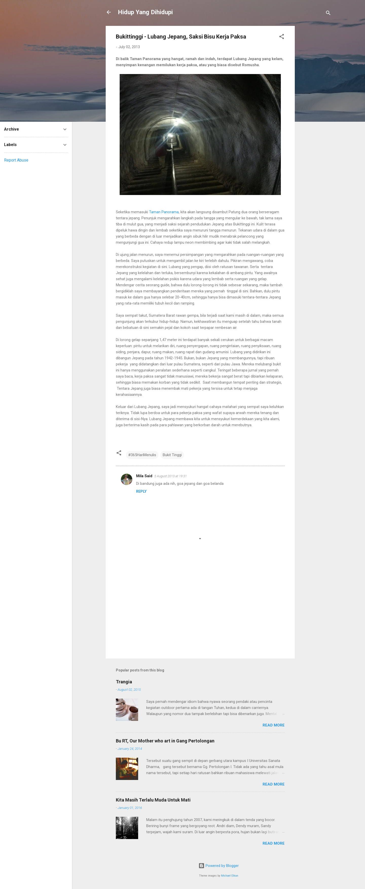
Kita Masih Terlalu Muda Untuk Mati (153, 800)
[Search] (328, 14)
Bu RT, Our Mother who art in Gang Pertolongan (165, 740)
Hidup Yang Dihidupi (145, 12)
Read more (274, 725)
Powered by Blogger (218, 865)
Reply (141, 491)
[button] (282, 37)
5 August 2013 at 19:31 (170, 476)
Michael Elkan (229, 875)
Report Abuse (16, 160)
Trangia (124, 681)
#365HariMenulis (142, 455)
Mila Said (144, 476)
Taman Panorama (164, 212)
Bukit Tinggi (172, 455)
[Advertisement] (315, 102)
